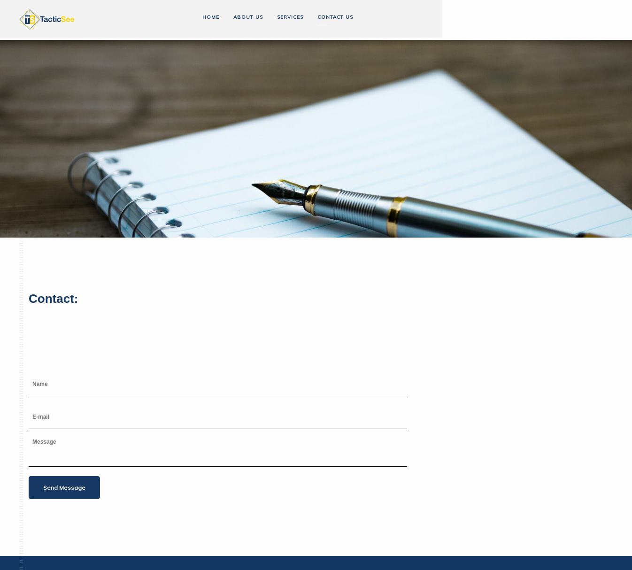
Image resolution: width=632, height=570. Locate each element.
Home (210, 17)
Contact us (335, 17)
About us (248, 17)
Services (290, 17)
